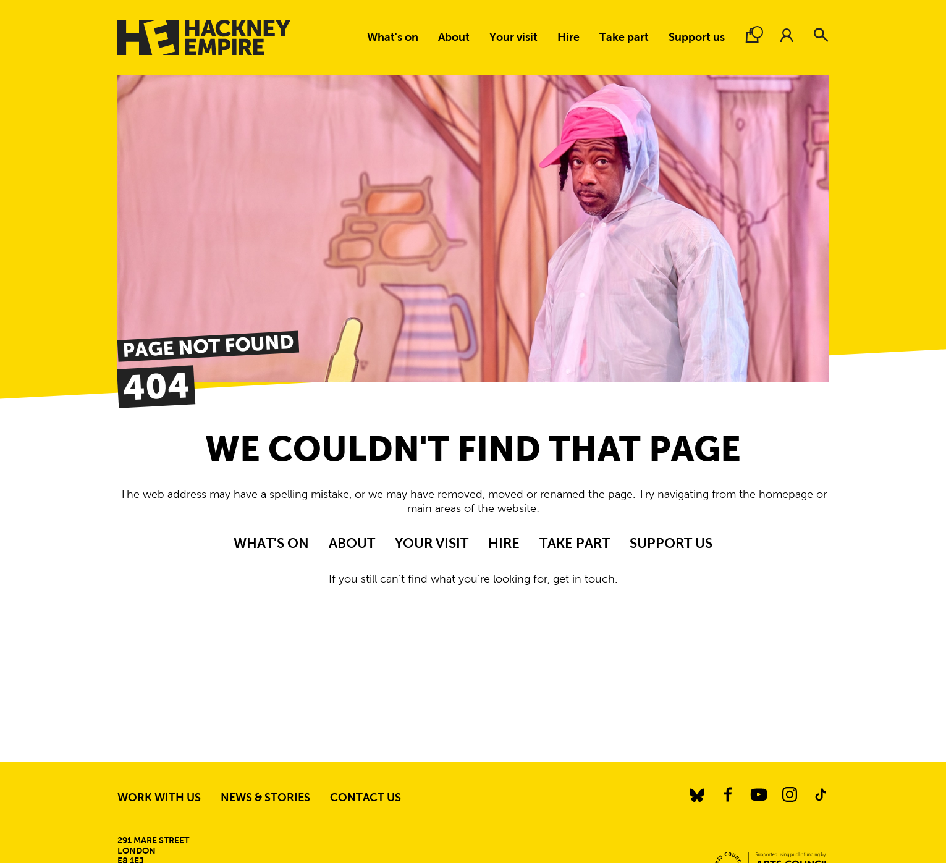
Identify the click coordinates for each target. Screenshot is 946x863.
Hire (568, 37)
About (454, 37)
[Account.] (786, 35)
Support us (697, 37)
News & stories (265, 797)
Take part (624, 37)
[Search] (821, 35)
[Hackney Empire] (203, 37)
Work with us (159, 797)
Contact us (365, 797)
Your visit (513, 37)
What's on (392, 37)
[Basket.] (752, 35)
